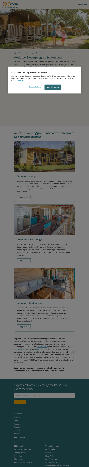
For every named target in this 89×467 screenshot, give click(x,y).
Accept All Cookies (52, 87)
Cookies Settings (35, 87)
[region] (44, 80)
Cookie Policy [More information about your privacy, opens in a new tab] (21, 80)
